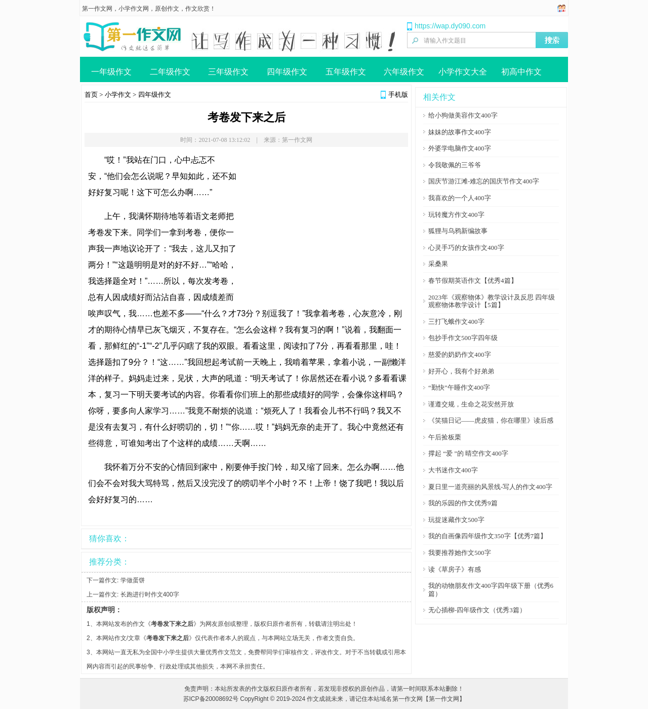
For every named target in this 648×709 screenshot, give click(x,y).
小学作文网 (133, 8)
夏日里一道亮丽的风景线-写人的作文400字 (490, 487)
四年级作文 (287, 71)
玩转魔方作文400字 (456, 214)
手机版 (398, 94)
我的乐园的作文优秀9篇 (463, 503)
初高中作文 (521, 71)
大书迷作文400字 (453, 470)
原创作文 (167, 8)
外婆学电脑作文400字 (459, 148)
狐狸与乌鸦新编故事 (458, 231)
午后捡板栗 (444, 437)
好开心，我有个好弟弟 (461, 371)
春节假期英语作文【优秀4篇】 (472, 280)
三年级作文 (228, 71)
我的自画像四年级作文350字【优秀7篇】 (487, 536)
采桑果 (438, 264)
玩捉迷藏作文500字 (456, 520)
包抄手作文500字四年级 (463, 338)
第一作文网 (97, 8)
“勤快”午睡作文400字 (459, 387)
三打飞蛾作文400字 (456, 321)
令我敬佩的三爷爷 (454, 165)
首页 (91, 94)
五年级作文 (346, 71)
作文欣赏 (197, 8)
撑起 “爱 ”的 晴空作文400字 (468, 453)
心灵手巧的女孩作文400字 (466, 247)
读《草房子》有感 (454, 569)
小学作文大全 (462, 71)
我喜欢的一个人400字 (459, 198)
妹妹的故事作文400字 (459, 132)
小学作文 (118, 94)
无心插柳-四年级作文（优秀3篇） (477, 610)
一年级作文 (111, 71)
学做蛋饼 (132, 580)
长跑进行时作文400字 (149, 594)
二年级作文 (170, 71)
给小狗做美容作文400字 (463, 115)
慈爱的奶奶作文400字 (459, 354)
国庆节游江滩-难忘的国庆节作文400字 (483, 181)
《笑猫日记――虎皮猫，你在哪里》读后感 (490, 420)
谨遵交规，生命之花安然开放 (471, 404)
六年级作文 (404, 71)
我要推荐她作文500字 (459, 552)
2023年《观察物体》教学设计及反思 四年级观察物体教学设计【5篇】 (491, 301)
